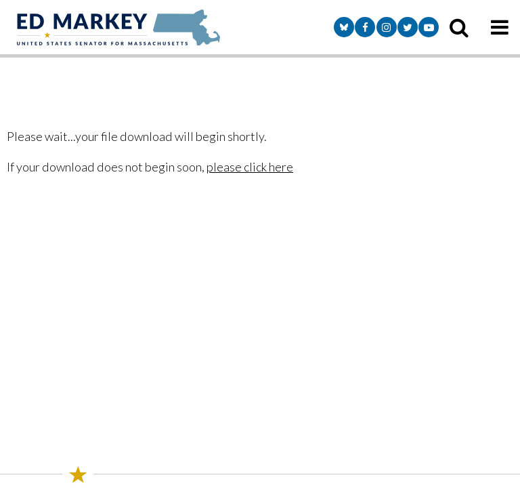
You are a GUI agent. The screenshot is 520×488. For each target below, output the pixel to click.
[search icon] (459, 27)
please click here (250, 166)
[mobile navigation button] (499, 27)
